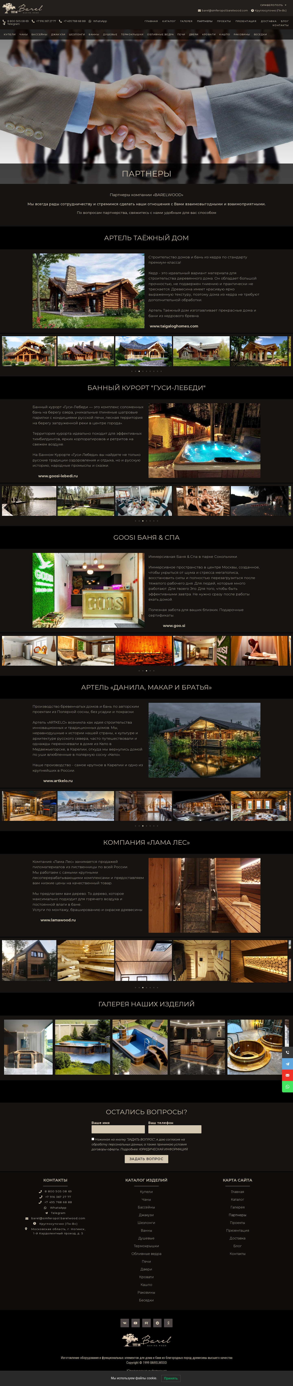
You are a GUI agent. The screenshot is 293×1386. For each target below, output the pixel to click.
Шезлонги (77, 34)
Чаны (23, 34)
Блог (285, 21)
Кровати (209, 34)
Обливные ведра (160, 34)
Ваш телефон (160, 1123)
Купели (10, 34)
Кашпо (224, 34)
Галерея (186, 21)
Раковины (242, 34)
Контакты (281, 25)
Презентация (246, 21)
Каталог (169, 21)
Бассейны (39, 34)
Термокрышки (132, 34)
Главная (151, 21)
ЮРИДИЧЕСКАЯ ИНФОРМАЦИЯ (163, 1149)
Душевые (110, 34)
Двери (194, 34)
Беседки (260, 34)
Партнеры (205, 21)
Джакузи (58, 34)
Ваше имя (101, 1123)
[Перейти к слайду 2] (135, 371)
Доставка (269, 21)
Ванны (94, 34)
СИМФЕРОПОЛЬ (273, 5)
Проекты (224, 21)
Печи (181, 34)
